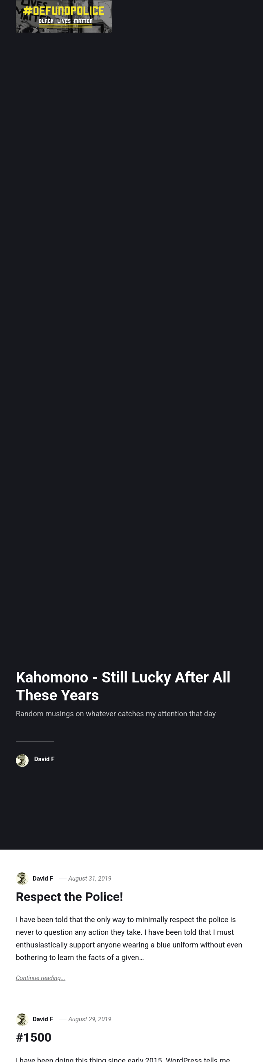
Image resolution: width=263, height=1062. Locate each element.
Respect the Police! (69, 897)
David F (44, 759)
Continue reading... (41, 978)
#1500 (34, 1037)
